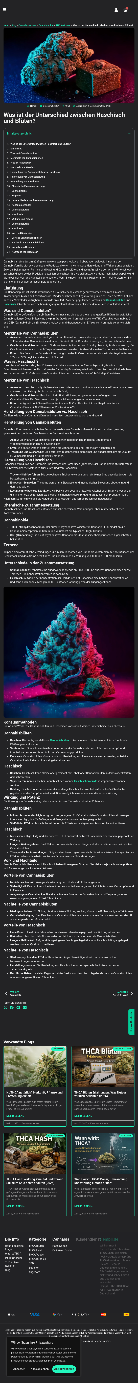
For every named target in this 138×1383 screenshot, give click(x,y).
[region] (44, 1356)
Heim (6, 25)
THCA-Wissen (63, 25)
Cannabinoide (46, 25)
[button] (4, 10)
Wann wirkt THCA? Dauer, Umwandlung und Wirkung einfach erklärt (100, 1074)
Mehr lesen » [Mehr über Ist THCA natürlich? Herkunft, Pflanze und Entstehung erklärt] (15, 1009)
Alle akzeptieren (64, 1369)
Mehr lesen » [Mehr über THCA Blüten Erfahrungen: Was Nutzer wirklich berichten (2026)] (83, 1009)
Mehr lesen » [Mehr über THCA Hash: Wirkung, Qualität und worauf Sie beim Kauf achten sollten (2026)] (15, 1100)
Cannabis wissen (27, 25)
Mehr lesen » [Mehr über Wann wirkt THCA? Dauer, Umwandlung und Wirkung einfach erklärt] (83, 1100)
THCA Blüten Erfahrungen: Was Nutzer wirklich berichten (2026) (100, 988)
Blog (13, 25)
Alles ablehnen (40, 1369)
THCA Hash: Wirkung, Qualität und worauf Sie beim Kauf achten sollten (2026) (34, 1074)
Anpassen (19, 1369)
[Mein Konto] (116, 10)
